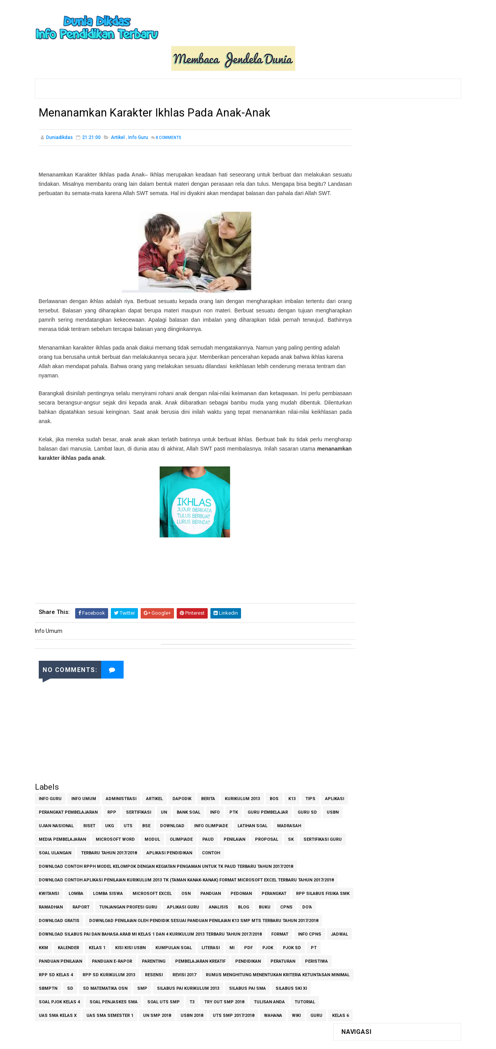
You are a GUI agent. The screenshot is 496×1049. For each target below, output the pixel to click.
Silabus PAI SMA (129, 998)
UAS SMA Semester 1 (287, 1012)
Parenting (217, 958)
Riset (140, 809)
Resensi (256, 971)
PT (90, 958)
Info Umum (83, 782)
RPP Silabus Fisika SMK (65, 890)
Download (223, 809)
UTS (178, 809)
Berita (208, 782)
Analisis (281, 890)
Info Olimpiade (262, 809)
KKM (103, 944)
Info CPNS (50, 944)
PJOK (44, 958)
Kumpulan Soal (233, 944)
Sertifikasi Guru (73, 836)
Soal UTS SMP (55, 1012)
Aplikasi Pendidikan (233, 836)
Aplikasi (48, 795)
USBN (74, 809)
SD (223, 985)
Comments (168, 112)
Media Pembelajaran (96, 822)
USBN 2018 (87, 1025)
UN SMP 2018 (53, 1025)
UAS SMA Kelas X (235, 1012)
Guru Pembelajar (296, 795)
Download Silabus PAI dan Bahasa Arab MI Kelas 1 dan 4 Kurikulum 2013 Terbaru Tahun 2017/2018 (150, 931)
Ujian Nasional (107, 809)
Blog (306, 890)
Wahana (169, 1025)
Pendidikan (51, 971)
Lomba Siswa (108, 876)
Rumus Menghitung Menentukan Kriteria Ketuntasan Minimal (111, 985)
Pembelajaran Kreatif (264, 958)
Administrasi (121, 782)
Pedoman (241, 876)
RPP (140, 795)
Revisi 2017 (286, 971)
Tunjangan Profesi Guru (191, 890)
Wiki (192, 1025)
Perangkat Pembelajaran (96, 795)
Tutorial (196, 1012)
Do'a (87, 904)
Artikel (118, 112)
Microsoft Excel (152, 876)
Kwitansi (49, 876)
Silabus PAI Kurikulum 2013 (70, 998)
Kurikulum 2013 (242, 782)
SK (42, 836)
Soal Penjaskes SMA (273, 998)
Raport (144, 890)
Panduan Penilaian (124, 958)
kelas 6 (236, 1025)
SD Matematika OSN (258, 985)
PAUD (242, 822)
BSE (197, 809)
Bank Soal (217, 795)
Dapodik (181, 782)
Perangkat (274, 876)
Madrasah (51, 822)
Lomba (76, 876)
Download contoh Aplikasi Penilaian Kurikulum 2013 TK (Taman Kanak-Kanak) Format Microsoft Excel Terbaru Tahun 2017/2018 (175, 865)
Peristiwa (119, 971)
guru (212, 1025)
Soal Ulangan (118, 836)
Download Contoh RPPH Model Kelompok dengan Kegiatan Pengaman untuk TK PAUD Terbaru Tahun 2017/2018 (166, 849)
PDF (308, 944)
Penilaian (268, 822)
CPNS (66, 904)
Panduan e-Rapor (176, 958)
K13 (292, 782)
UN (192, 795)
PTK (262, 795)
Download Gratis (122, 904)
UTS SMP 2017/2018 (129, 1025)
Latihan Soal (303, 809)
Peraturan (86, 971)
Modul (186, 822)
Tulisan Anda (160, 1012)
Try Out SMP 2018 (116, 1012)
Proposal (300, 822)
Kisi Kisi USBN (190, 944)
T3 (83, 1012)
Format (279, 931)
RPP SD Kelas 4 (158, 971)
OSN (186, 876)
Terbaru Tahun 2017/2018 (172, 836)
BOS (274, 782)
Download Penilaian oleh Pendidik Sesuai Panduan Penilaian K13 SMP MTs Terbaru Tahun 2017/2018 (153, 917)
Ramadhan (114, 890)
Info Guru (138, 112)
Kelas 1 (156, 944)
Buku (44, 904)
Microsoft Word (149, 822)
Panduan (210, 876)
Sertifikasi (167, 795)
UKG (160, 809)
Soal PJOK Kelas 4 (218, 998)
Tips (310, 782)
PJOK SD (68, 958)
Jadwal (80, 944)
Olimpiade (214, 822)
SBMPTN (201, 985)
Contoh (274, 836)
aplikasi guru (246, 890)
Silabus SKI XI (173, 998)
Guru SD (48, 809)
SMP (296, 985)
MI (291, 944)
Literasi (270, 944)
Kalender (128, 944)
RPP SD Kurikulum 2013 (211, 971)
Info (243, 795)
